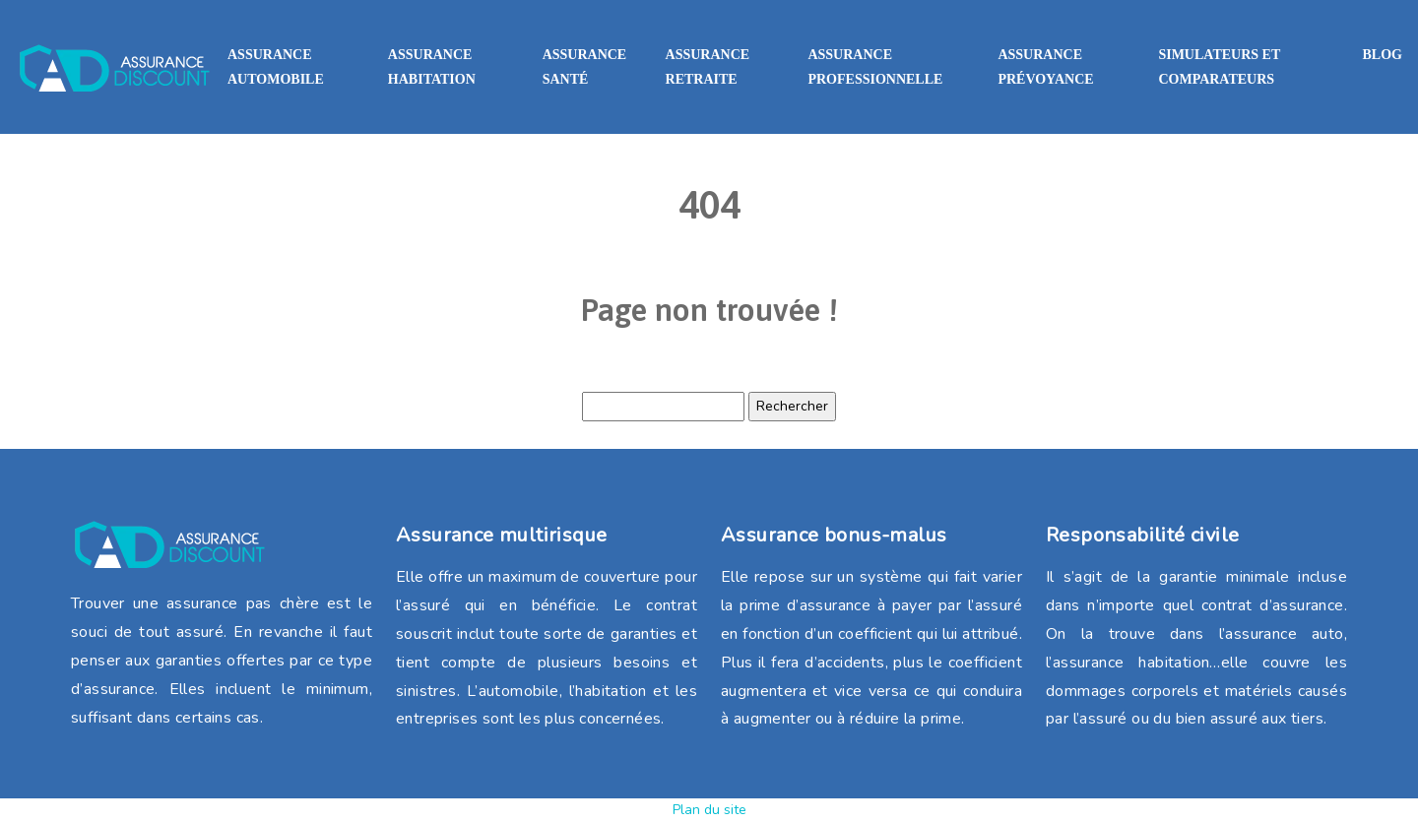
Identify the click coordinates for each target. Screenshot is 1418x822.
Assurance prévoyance (1045, 67)
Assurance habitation (432, 67)
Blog (1382, 54)
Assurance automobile (275, 67)
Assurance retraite (708, 67)
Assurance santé (585, 67)
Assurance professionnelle (874, 67)
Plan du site (709, 809)
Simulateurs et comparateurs (1219, 67)
